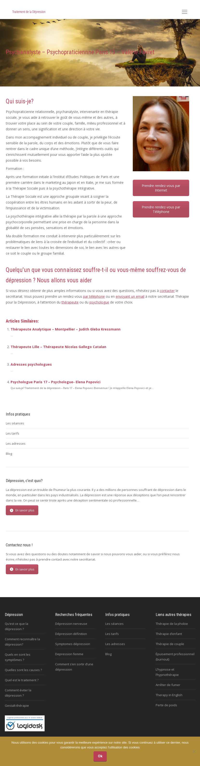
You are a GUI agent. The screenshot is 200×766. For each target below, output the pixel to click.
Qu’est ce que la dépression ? (16, 626)
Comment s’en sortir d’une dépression (74, 667)
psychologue (99, 302)
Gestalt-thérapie (17, 705)
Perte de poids (166, 705)
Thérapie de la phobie (172, 623)
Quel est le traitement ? (22, 680)
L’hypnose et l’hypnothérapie (167, 672)
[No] (194, 751)
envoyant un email (130, 296)
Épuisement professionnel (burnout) (175, 656)
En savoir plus (22, 510)
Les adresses (16, 443)
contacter (167, 290)
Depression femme (69, 654)
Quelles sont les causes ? (23, 670)
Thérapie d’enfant (169, 634)
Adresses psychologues (31, 364)
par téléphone (94, 296)
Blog (9, 453)
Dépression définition (71, 634)
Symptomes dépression (72, 644)
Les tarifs (12, 433)
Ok (100, 756)
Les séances (15, 423)
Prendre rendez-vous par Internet (161, 187)
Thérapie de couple (170, 644)
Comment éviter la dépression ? (18, 693)
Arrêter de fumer (168, 685)
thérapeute (70, 302)
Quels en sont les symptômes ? (17, 657)
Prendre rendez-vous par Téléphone (161, 209)
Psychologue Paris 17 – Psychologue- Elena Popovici (55, 382)
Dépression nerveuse (71, 623)
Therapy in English (169, 695)
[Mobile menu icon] (184, 11)
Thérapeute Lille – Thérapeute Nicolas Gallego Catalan (58, 346)
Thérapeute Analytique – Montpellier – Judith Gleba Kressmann (65, 329)
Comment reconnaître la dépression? (22, 642)
